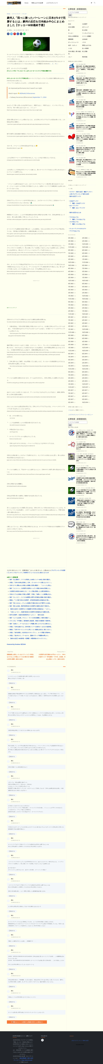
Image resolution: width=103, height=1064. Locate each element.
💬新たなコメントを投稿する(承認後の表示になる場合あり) (27, 1022)
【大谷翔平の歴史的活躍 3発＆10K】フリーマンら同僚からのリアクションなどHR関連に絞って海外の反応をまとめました (86, 446)
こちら (70, 410)
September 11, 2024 (39, 97)
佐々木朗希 (81, 510)
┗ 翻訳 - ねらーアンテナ (76, 208)
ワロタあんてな (73, 217)
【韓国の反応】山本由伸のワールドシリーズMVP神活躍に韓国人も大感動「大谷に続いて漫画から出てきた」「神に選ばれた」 (85, 502)
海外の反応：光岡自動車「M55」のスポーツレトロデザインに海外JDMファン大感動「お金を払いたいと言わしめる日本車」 (86, 92)
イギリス (78, 465)
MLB (77, 64)
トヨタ (77, 454)
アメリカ (78, 169)
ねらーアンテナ (73, 205)
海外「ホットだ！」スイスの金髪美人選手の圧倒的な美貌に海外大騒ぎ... (30, 597)
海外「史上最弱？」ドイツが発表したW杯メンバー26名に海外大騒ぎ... (30, 579)
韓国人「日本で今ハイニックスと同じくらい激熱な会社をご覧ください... (30, 629)
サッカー (83, 465)
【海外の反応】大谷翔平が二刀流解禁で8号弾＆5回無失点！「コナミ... (30, 609)
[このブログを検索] (77, 12)
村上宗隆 (81, 64)
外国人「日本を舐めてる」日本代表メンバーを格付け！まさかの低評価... (30, 627)
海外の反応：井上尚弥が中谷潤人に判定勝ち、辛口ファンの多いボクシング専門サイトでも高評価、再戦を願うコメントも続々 (85, 138)
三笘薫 (86, 465)
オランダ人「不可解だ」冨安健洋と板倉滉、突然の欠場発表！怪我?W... (30, 621)
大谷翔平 (81, 442)
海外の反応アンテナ (75, 196)
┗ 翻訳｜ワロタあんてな (76, 219)
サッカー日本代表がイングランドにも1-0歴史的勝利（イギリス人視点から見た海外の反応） (86, 469)
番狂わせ (93, 488)
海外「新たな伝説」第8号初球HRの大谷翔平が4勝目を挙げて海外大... (29, 606)
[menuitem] (26, 3)
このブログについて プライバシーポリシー (80, 414)
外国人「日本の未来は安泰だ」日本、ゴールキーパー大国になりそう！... (30, 582)
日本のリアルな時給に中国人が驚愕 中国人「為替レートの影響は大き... (30, 594)
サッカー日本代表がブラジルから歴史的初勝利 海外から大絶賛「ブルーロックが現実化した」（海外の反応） (86, 491)
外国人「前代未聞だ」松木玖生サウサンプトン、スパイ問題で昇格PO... (30, 632)
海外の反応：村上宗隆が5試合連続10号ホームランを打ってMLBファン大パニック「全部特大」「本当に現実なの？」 (86, 68)
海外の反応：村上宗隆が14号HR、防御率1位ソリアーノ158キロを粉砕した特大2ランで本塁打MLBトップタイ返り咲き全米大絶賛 (86, 104)
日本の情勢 (88, 488)
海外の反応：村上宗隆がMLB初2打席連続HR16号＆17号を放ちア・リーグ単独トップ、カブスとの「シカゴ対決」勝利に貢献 (85, 150)
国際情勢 (83, 169)
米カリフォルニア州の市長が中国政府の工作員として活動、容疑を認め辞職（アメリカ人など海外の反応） (85, 173)
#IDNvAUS (23, 93)
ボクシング (78, 134)
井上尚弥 (84, 134)
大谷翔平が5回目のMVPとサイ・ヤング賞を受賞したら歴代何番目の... (29, 591)
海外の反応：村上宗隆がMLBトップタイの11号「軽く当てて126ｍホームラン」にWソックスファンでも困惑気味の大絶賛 (86, 162)
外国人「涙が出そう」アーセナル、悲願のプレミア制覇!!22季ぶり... (29, 635)
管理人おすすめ (82, 430)
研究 (81, 454)
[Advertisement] (36, 293)
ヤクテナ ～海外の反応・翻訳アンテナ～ (81, 192)
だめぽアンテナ (73, 201)
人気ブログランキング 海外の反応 (79, 194)
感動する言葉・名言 (80, 522)
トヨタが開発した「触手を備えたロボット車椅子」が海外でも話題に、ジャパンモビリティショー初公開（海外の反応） (85, 458)
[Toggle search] (94, 2)
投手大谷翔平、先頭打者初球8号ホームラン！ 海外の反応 (26, 615)
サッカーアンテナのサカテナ (77, 228)
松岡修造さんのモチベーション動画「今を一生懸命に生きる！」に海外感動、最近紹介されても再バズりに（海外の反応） (85, 526)
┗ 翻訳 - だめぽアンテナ (76, 203)
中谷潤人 (88, 134)
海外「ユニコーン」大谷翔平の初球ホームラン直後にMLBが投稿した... (30, 588)
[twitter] (91, 3)
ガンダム (78, 111)
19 (27, 30)
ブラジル (83, 488)
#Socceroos (31, 93)
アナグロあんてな (74, 231)
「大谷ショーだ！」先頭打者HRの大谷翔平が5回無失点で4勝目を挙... (29, 612)
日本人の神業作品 (88, 111)
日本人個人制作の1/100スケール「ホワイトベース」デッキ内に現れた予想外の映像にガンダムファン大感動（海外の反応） (85, 116)
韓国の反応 (81, 498)
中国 (91, 169)
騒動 (88, 169)
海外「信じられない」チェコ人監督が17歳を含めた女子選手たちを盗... (30, 603)
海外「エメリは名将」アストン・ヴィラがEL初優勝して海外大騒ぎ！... (30, 618)
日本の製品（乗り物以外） (88, 454)
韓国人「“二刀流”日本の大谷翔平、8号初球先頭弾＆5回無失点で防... (29, 600)
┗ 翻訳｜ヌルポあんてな (76, 224)
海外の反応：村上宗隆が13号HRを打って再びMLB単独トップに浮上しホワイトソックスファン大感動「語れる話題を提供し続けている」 (86, 80)
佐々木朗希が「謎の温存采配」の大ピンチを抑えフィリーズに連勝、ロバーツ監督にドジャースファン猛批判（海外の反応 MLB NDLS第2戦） (85, 514)
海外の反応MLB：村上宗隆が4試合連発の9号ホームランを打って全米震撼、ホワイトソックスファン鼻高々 (86, 127)
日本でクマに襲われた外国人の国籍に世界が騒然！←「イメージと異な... (30, 585)
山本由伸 (88, 430)
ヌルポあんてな (73, 222)
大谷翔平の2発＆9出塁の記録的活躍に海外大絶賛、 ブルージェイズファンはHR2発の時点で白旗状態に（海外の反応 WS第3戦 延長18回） (86, 480)
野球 (84, 64)
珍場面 (82, 111)
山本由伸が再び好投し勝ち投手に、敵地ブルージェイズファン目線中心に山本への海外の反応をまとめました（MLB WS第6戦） (85, 538)
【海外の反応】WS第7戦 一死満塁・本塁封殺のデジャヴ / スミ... (28, 638)
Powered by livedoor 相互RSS (16, 644)
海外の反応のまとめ (75, 212)
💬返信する (12, 683)
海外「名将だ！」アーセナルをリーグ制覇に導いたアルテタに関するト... (30, 624)
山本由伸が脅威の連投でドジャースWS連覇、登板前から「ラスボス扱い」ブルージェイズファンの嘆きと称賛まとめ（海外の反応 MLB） (86, 434)
